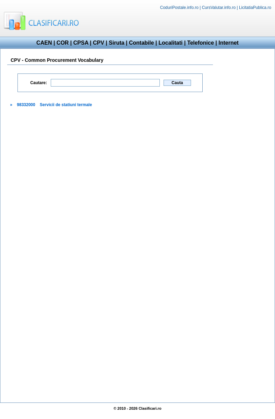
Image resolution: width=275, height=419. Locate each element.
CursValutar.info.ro (219, 7)
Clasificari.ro (150, 408)
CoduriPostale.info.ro (179, 7)
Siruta (116, 43)
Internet (228, 43)
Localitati (170, 43)
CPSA (80, 43)
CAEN (44, 43)
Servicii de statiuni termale (66, 104)
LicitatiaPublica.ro (255, 7)
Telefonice (200, 43)
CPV (98, 43)
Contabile (141, 43)
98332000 (26, 104)
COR (63, 43)
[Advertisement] (243, 157)
